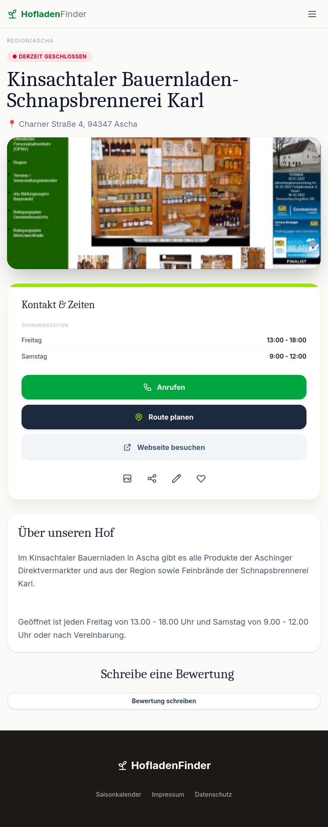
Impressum (168, 794)
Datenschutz (213, 794)
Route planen (163, 417)
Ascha (43, 40)
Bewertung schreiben (164, 701)
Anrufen (164, 387)
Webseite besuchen (164, 447)
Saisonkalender (118, 794)
